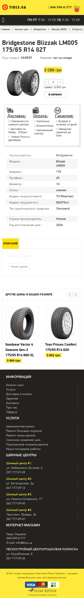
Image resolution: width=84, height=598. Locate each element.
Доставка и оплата (19, 394)
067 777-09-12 (15, 488)
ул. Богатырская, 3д (19, 483)
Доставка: (16, 116)
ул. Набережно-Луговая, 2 (24, 468)
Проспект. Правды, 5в (21, 514)
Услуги (10, 389)
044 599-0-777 (60, 7)
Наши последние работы (23, 449)
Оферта (11, 412)
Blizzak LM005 (59, 29)
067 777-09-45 (15, 503)
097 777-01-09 (15, 472)
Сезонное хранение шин (23, 440)
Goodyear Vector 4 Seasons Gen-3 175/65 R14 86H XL (19, 349)
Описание (10, 243)
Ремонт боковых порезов (24, 431)
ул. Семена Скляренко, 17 (24, 499)
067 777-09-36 (15, 558)
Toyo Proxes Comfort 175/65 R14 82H (60, 347)
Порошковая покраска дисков (27, 444)
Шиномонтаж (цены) (20, 426)
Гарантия (12, 398)
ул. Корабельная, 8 (19, 554)
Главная (5, 29)
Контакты (12, 403)
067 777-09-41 (15, 519)
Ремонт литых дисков (20, 435)
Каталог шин (21, 29)
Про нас (11, 407)
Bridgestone (40, 29)
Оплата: (40, 116)
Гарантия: (64, 116)
